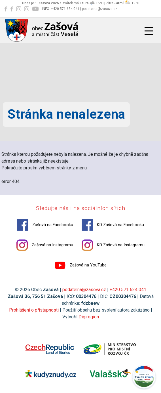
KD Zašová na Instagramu (113, 245)
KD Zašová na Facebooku (113, 225)
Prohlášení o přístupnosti (34, 310)
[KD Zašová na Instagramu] (26, 9)
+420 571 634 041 (128, 289)
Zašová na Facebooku (45, 225)
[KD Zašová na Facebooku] (11, 9)
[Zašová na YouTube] (35, 9)
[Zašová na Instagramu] (18, 9)
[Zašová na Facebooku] (5, 9)
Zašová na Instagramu (44, 245)
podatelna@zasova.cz (84, 289)
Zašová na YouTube (80, 265)
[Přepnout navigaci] (148, 31)
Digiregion (89, 317)
